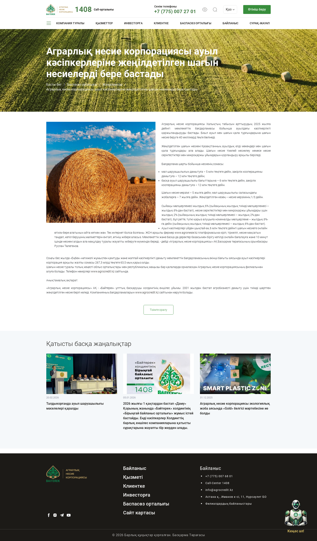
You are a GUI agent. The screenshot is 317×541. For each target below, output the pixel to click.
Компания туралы (70, 23)
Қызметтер (104, 23)
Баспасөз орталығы (195, 23)
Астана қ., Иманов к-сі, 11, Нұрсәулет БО (236, 496)
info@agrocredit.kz (219, 490)
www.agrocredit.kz (102, 271)
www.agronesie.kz (186, 232)
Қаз (230, 9)
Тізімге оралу (158, 309)
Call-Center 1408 (217, 483)
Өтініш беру (257, 9)
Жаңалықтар (112, 84)
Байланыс (230, 23)
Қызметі (133, 477)
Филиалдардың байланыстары (228, 503)
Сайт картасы (139, 513)
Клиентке (161, 23)
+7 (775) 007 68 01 (219, 476)
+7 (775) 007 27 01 (175, 11)
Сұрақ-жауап (260, 23)
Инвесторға (133, 23)
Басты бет (54, 84)
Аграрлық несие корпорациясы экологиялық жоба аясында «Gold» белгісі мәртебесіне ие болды (235, 408)
